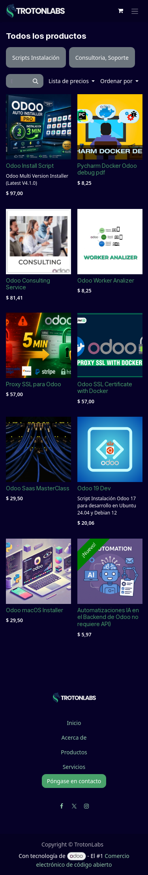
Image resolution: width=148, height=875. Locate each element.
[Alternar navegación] (134, 11)
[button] (71, 81)
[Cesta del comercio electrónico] (120, 11)
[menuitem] (36, 57)
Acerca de (74, 737)
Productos (74, 752)
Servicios (74, 767)
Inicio (74, 723)
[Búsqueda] (35, 81)
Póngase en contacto (74, 781)
